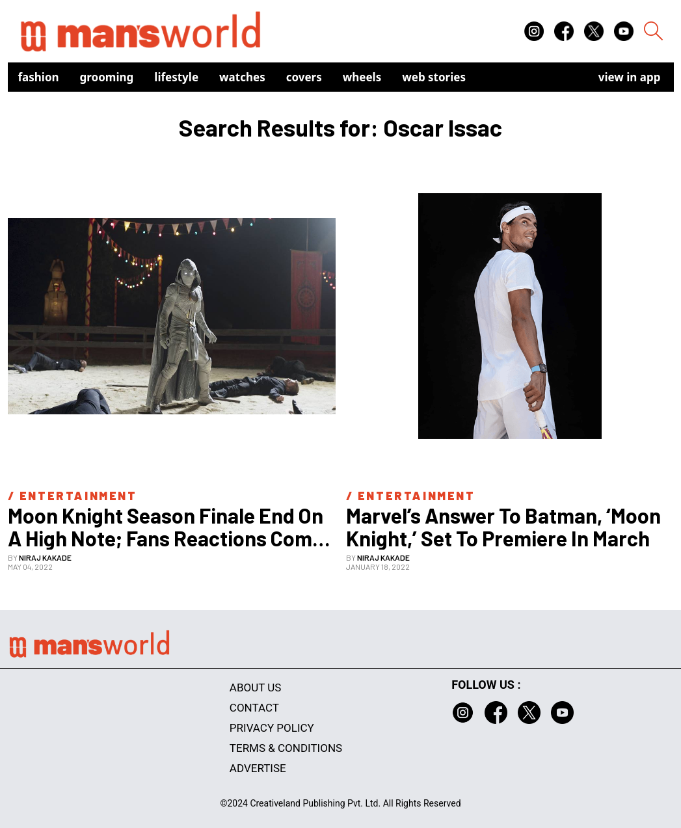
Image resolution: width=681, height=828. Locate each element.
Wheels (362, 77)
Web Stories (434, 77)
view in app (629, 77)
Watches (242, 77)
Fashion (38, 77)
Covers (304, 77)
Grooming (107, 77)
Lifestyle (176, 77)
